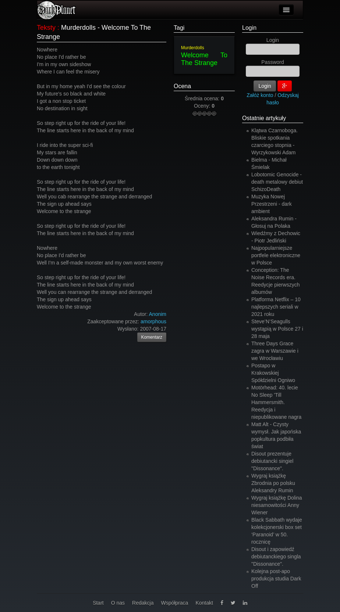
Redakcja (142, 603)
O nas (118, 603)
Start (98, 603)
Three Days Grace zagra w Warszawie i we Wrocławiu (274, 351)
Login (249, 28)
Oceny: (203, 106)
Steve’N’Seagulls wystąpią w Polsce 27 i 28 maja (277, 328)
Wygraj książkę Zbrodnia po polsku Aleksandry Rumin (273, 483)
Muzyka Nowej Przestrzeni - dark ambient (271, 204)
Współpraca (174, 603)
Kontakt (204, 603)
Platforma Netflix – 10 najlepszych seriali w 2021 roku (276, 306)
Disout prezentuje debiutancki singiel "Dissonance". (272, 461)
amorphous (153, 321)
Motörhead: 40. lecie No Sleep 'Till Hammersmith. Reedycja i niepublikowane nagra (276, 402)
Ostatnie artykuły (264, 118)
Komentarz (152, 337)
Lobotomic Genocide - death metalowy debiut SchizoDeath (277, 182)
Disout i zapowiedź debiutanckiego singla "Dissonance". (276, 556)
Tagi (179, 28)
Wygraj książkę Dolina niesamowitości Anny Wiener (276, 505)
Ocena (182, 86)
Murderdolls (192, 47)
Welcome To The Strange (204, 58)
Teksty (46, 27)
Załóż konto (260, 95)
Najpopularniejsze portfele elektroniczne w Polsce (275, 255)
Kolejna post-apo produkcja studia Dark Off (276, 578)
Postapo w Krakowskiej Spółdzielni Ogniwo (273, 373)
